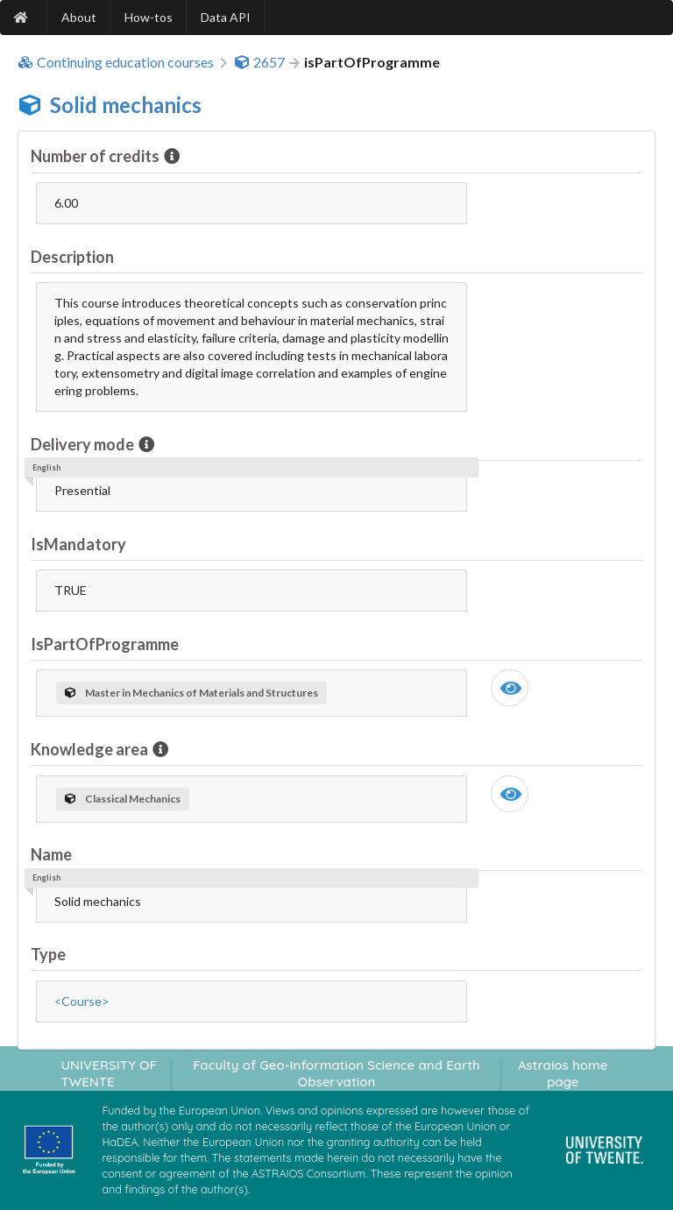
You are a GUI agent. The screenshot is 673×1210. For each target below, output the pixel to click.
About (78, 17)
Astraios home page (563, 1073)
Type (48, 954)
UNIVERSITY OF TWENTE (108, 1073)
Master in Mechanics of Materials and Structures (191, 692)
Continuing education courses (116, 62)
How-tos (148, 17)
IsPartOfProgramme (105, 644)
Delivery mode (84, 444)
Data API (226, 17)
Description (72, 256)
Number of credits (96, 156)
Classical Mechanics (123, 798)
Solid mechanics (126, 104)
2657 (259, 62)
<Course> (82, 1001)
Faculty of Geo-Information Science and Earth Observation (336, 1073)
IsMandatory (78, 544)
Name (51, 854)
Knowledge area (91, 749)
